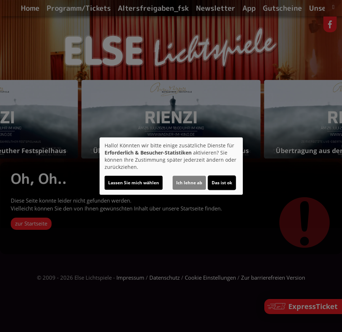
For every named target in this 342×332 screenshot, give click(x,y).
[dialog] (171, 166)
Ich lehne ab (189, 183)
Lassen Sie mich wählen (133, 183)
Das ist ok (222, 183)
